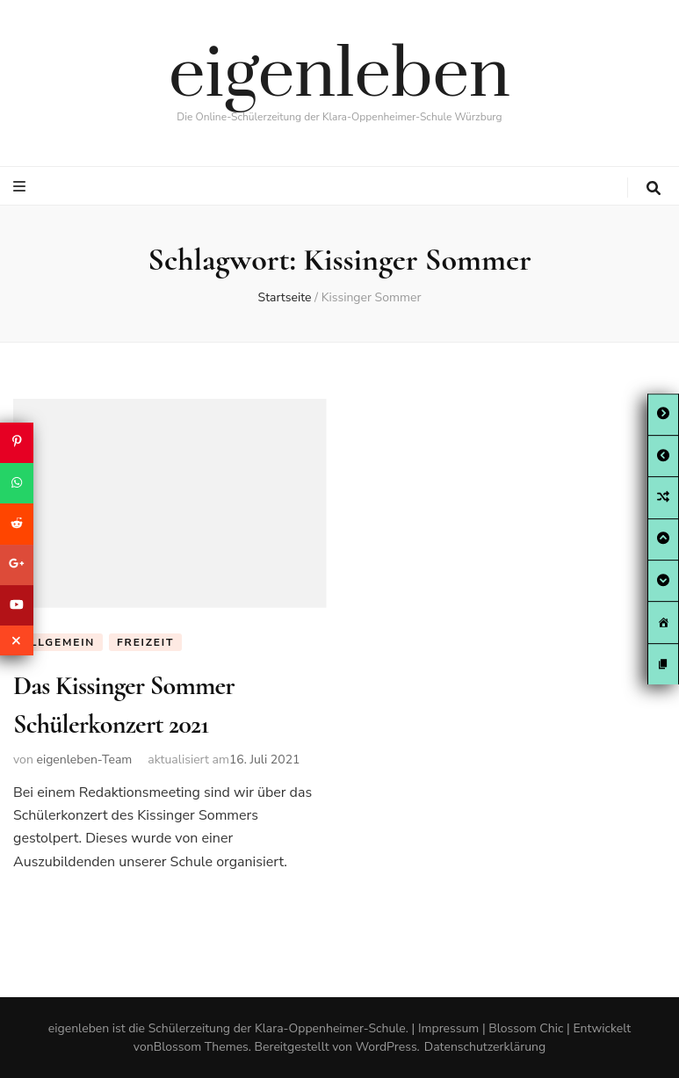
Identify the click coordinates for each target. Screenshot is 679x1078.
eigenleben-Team (84, 759)
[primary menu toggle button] (21, 186)
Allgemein (58, 642)
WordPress (386, 1046)
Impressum (448, 1028)
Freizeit (145, 642)
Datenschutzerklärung (484, 1046)
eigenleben (339, 75)
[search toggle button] (653, 188)
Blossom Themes (201, 1046)
